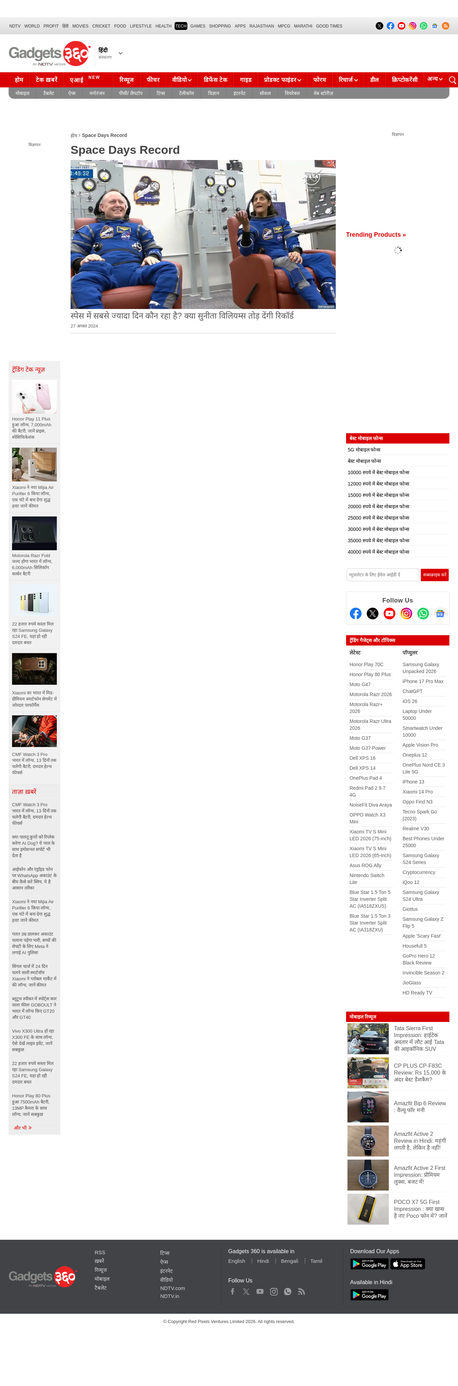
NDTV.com (172, 1288)
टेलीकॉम (186, 93)
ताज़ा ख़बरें (24, 791)
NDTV (15, 26)
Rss (301, 1290)
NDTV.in (169, 1296)
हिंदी (65, 26)
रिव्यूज (126, 80)
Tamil (316, 1261)
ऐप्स (71, 93)
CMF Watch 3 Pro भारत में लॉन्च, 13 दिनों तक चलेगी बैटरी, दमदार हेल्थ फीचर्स (34, 814)
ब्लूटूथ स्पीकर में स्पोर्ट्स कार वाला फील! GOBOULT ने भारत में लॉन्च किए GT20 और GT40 (34, 1008)
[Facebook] (356, 613)
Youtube (260, 1290)
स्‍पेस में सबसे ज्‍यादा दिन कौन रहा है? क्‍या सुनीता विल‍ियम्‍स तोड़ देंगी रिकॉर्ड (182, 315)
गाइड (245, 80)
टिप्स (161, 93)
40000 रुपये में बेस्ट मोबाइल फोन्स (378, 552)
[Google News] (440, 613)
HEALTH (163, 26)
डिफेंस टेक (215, 80)
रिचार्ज (346, 80)
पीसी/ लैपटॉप (131, 93)
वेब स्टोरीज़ (323, 93)
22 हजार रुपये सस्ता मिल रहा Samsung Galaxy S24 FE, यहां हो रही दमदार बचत (33, 1073)
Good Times (329, 26)
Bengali (289, 1261)
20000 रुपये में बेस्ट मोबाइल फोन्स (378, 506)
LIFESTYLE (141, 26)
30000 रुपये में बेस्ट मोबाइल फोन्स (378, 529)
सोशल (265, 93)
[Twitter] (372, 613)
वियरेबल (292, 93)
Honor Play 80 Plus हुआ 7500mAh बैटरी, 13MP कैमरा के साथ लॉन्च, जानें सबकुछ (31, 1105)
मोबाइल (22, 93)
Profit (51, 26)
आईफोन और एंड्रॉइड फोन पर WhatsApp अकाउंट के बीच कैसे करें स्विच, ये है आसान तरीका (34, 879)
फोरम (319, 80)
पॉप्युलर (410, 652)
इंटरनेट (239, 93)
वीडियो (179, 80)
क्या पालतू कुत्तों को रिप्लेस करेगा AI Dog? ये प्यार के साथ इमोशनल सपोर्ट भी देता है (33, 846)
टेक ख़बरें (46, 80)
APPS (240, 26)
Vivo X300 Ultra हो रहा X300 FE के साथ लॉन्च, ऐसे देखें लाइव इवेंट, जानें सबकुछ (33, 1040)
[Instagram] (406, 613)
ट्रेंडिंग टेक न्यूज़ (28, 369)
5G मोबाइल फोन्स (364, 449)
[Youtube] (389, 613)
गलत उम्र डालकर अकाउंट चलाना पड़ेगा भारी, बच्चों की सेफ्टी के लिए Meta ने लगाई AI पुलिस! (34, 943)
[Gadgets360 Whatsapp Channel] (423, 613)
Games (197, 26)
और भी (23, 1128)
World (32, 26)
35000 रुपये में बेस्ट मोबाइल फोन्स (378, 540)
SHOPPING (220, 26)
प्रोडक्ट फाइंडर (280, 80)
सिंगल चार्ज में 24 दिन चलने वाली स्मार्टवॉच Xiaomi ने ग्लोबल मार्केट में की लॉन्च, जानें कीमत (34, 976)
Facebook (232, 1290)
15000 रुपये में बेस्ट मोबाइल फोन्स (378, 495)
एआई (86, 79)
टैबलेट (48, 93)
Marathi (303, 26)
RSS (100, 1252)
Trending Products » (376, 234)
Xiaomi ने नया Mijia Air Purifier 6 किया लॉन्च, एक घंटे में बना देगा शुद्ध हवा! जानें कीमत (33, 911)
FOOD (120, 26)
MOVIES (80, 26)
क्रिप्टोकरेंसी (404, 80)
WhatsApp (287, 1290)
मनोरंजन (97, 93)
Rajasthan (262, 26)
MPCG (284, 26)
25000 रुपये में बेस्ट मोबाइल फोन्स (378, 518)
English (236, 1261)
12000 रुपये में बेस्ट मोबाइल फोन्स (378, 484)
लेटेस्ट (355, 652)
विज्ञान (213, 93)
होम (19, 80)
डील (374, 80)
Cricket (101, 26)
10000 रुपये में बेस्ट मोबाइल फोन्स (378, 472)
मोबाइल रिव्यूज (363, 1017)
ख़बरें (99, 1261)
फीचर (153, 80)
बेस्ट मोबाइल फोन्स (364, 461)
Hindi (263, 1261)
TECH (181, 26)
